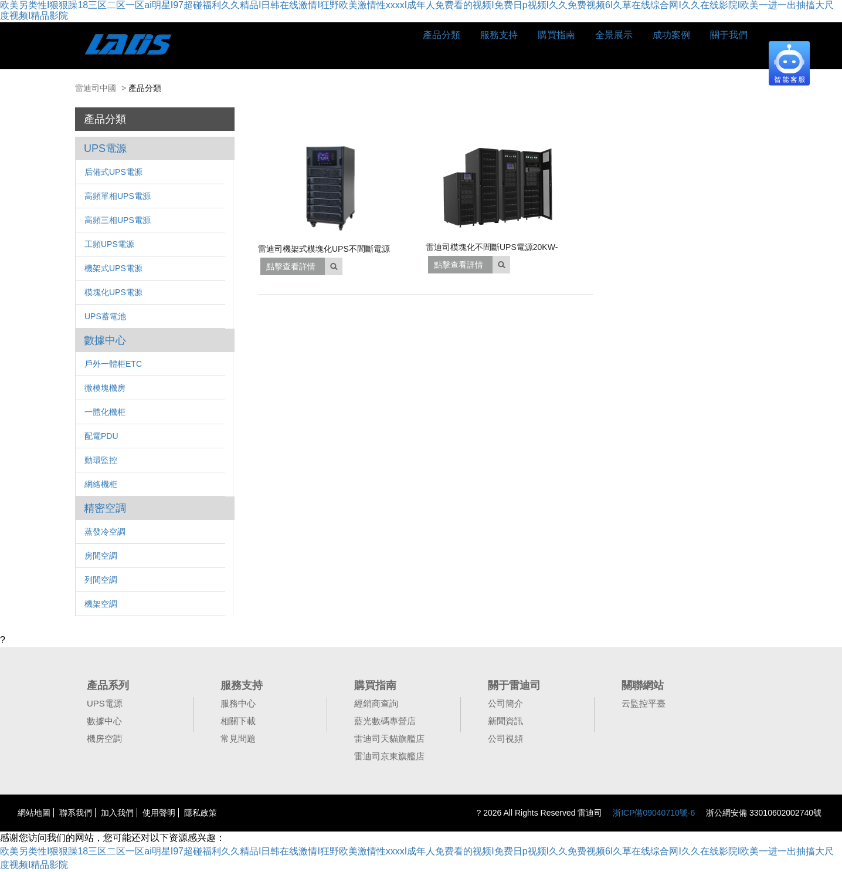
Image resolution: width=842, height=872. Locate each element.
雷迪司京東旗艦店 (389, 756)
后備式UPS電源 (113, 172)
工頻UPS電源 (109, 244)
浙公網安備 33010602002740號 (762, 812)
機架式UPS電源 (113, 268)
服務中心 (238, 703)
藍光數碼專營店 (385, 721)
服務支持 (499, 35)
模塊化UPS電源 (113, 292)
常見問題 (238, 738)
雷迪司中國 (96, 88)
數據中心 (105, 340)
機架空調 (100, 604)
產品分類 (441, 35)
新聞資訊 (505, 721)
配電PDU (101, 436)
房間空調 (100, 555)
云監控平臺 (644, 703)
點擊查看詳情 (290, 266)
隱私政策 (200, 812)
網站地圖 (34, 812)
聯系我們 (75, 812)
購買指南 (556, 35)
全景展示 (614, 35)
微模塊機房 (104, 388)
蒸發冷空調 (104, 531)
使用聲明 (158, 812)
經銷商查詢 (376, 703)
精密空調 (105, 508)
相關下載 (238, 721)
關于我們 (729, 35)
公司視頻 (505, 738)
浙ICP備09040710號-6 (654, 812)
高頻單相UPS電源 (117, 196)
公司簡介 (505, 703)
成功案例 (671, 35)
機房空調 (104, 738)
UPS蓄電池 (105, 316)
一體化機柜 (104, 412)
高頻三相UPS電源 (117, 220)
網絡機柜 (100, 484)
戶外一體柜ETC (113, 364)
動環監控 (100, 460)
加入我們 (117, 812)
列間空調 (100, 579)
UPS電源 (105, 148)
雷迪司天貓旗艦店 (389, 738)
